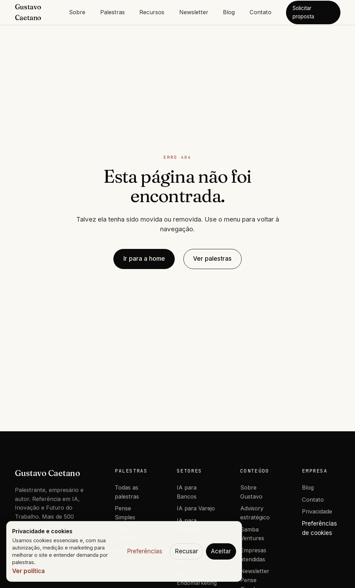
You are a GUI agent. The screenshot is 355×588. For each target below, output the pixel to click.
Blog (229, 12)
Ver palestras (212, 258)
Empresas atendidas (253, 555)
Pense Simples (125, 513)
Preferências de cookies (319, 528)
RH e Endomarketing (197, 578)
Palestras (112, 12)
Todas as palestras (127, 492)
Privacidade (317, 511)
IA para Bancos (187, 492)
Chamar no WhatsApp (45, 540)
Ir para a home (144, 258)
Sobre (77, 12)
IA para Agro (194, 541)
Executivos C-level (195, 557)
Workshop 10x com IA (134, 555)
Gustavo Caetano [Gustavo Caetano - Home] (28, 12)
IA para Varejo (196, 508)
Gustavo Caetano (47, 473)
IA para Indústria (188, 525)
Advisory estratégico (255, 513)
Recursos (151, 12)
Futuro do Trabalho (128, 534)
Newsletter (193, 12)
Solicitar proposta (303, 12)
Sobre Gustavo (251, 492)
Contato (260, 12)
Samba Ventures (252, 534)
